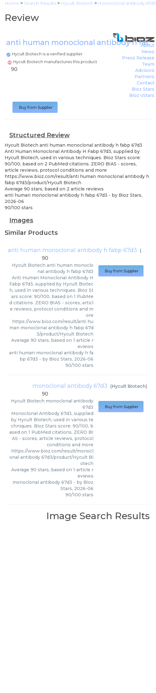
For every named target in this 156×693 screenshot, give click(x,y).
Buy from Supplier (35, 107)
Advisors (144, 70)
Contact (145, 83)
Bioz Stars (143, 89)
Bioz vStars (141, 95)
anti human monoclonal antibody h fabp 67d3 (72, 250)
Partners (144, 76)
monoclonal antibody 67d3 (69, 385)
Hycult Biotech (129, 386)
